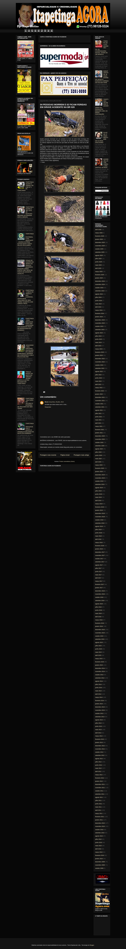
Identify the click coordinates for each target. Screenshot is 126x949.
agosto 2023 (99, 333)
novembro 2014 (100, 671)
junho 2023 (98, 339)
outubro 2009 (99, 868)
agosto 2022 (99, 371)
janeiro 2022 (99, 394)
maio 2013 (98, 729)
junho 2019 (98, 494)
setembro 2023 (99, 329)
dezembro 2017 (100, 552)
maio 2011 (98, 807)
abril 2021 (98, 423)
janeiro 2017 (99, 587)
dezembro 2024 (100, 281)
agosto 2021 (99, 410)
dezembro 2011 (100, 784)
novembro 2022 (100, 362)
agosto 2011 (99, 797)
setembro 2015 (99, 639)
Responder (48, 407)
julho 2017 (98, 568)
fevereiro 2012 (99, 778)
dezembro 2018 (100, 513)
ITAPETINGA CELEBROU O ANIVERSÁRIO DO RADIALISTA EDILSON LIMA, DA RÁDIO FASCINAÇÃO (101, 107)
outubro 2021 (99, 404)
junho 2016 (98, 610)
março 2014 (98, 697)
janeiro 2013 (99, 742)
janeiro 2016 (99, 626)
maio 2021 (98, 420)
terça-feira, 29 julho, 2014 (56, 402)
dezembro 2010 (100, 823)
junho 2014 (98, 687)
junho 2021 (98, 417)
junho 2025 (98, 262)
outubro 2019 (99, 481)
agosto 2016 (99, 604)
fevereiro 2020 (99, 468)
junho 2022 (98, 378)
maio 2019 (98, 497)
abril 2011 (98, 810)
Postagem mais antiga (81, 455)
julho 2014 (98, 684)
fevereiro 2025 (99, 274)
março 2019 (98, 504)
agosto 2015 (99, 642)
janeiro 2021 (99, 433)
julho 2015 (98, 645)
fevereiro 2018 (99, 545)
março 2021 (98, 426)
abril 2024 (98, 307)
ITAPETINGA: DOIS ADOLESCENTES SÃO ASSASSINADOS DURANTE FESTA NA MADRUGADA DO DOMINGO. (25, 324)
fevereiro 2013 (99, 739)
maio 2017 (98, 575)
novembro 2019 (100, 478)
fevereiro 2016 (99, 623)
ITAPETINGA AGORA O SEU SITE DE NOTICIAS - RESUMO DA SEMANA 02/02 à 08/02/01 (25, 212)
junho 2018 (98, 533)
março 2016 (98, 620)
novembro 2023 (100, 323)
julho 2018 (98, 529)
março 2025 (98, 271)
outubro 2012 (99, 752)
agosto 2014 (99, 681)
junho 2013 (98, 726)
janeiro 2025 (99, 278)
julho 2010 (98, 839)
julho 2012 (98, 762)
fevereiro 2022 (99, 391)
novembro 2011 (100, 787)
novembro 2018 (100, 516)
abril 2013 (98, 733)
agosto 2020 (99, 449)
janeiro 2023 (99, 355)
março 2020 (98, 465)
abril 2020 (98, 462)
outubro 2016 (99, 597)
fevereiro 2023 (99, 352)
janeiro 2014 (99, 703)
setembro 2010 (99, 833)
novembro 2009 (100, 865)
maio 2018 (98, 536)
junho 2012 (98, 765)
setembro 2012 (99, 755)
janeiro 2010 (99, 858)
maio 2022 (98, 381)
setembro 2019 (99, 484)
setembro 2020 (99, 446)
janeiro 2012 (99, 781)
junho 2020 (98, 455)
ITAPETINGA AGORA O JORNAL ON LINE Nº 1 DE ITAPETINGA (25, 186)
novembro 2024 (100, 284)
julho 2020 (98, 452)
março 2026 (98, 233)
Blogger (92, 945)
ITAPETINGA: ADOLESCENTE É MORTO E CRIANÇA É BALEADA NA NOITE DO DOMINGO (25, 428)
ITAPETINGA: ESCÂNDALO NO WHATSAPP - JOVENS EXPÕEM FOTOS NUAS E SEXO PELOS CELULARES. (25, 239)
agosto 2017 (99, 565)
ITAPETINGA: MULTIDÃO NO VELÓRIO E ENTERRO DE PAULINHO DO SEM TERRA (25, 403)
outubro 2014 (99, 674)
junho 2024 (98, 300)
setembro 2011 (99, 794)
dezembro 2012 (100, 745)
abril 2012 (98, 771)
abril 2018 (98, 539)
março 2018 (98, 542)
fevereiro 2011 (99, 816)
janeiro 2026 (99, 239)
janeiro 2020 (99, 471)
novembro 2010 (100, 826)
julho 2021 (98, 413)
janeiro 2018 (99, 549)
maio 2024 (98, 304)
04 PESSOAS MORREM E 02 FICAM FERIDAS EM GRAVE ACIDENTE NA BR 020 (63, 105)
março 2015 (98, 658)
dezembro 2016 (100, 591)
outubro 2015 (99, 636)
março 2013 (98, 736)
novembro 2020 (100, 439)
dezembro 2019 (100, 475)
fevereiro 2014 (99, 700)
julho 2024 (98, 297)
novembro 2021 (100, 400)
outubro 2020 (99, 442)
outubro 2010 (99, 829)
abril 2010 (98, 849)
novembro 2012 (100, 749)
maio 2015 (98, 652)
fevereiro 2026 (99, 236)
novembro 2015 (100, 633)
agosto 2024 (99, 294)
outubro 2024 (99, 287)
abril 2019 (98, 500)
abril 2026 (98, 229)
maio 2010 (98, 845)
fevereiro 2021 (99, 429)
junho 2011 (98, 804)
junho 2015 (98, 649)
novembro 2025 (100, 245)
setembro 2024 (99, 291)
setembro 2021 (99, 407)
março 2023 (98, 349)
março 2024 (98, 310)
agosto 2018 (99, 526)
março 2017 (98, 581)
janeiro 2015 (99, 665)
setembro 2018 (99, 523)
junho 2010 (98, 842)
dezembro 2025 (100, 242)
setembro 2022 (99, 368)
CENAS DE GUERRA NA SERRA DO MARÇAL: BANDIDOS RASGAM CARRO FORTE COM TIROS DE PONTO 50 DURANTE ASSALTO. (25, 267)
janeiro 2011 (99, 820)
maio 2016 (98, 613)
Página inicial (64, 455)
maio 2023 (98, 342)
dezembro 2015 (100, 629)
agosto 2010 (99, 836)
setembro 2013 (99, 716)
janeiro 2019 (99, 510)
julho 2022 (98, 375)
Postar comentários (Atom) (67, 461)
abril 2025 (98, 268)
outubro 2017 (99, 558)
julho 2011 (98, 800)
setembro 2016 (99, 600)
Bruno (47, 402)
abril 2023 (98, 345)
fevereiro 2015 (99, 662)
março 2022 (98, 387)
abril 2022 (98, 384)
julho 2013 (98, 723)
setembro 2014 (99, 678)
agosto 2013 (99, 720)
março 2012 (98, 775)
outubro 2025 (99, 249)
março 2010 (98, 852)
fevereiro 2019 (99, 507)
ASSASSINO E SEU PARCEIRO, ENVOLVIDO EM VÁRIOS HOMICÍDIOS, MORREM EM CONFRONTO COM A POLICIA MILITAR (25, 351)
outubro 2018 (99, 520)
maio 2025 (98, 265)
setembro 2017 (99, 562)
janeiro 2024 (99, 316)
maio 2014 (98, 691)
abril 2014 (98, 694)
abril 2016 (98, 616)
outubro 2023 (99, 326)
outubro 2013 (99, 713)
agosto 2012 (99, 758)
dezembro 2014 (100, 668)
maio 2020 (98, 458)
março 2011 (98, 813)
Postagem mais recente (48, 455)
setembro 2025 (99, 252)
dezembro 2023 (100, 320)
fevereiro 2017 (99, 584)
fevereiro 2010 (99, 855)
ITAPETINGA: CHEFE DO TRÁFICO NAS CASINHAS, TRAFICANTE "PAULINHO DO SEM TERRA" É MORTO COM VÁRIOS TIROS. (25, 297)
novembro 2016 (100, 594)
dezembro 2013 (100, 707)
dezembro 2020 (100, 436)
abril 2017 (98, 578)
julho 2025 (98, 258)
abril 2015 (98, 655)
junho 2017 (98, 571)
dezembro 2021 (100, 397)
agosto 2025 (99, 255)
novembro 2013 (100, 710)
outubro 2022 (99, 365)
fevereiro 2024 (99, 313)
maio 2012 (98, 768)
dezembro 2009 (100, 862)
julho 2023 (98, 336)
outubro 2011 (99, 791)
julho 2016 (98, 607)
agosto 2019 (99, 487)
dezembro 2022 (100, 358)
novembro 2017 (100, 555)
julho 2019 (98, 491)
